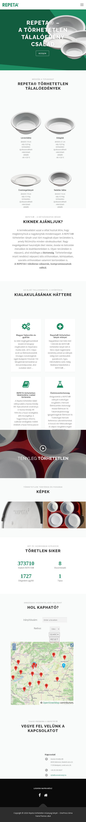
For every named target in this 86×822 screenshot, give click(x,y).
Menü (82, 5)
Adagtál (60, 168)
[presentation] (3, 515)
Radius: (37, 628)
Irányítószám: (30, 619)
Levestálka (26, 168)
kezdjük (42, 53)
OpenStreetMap (51, 702)
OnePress (64, 813)
